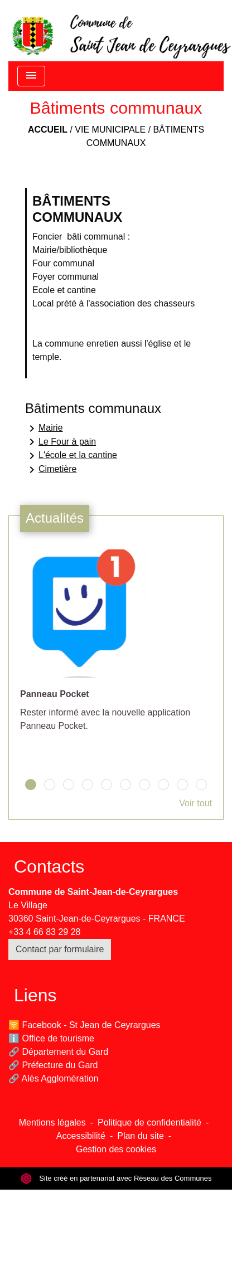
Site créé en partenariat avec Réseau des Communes (116, 1178)
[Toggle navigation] (31, 76)
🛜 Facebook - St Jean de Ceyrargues (84, 1025)
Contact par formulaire (60, 949)
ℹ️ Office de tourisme (51, 1038)
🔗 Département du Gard (58, 1051)
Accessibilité (80, 1136)
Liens (35, 995)
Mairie (44, 428)
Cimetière (50, 469)
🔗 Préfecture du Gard (53, 1065)
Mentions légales (52, 1122)
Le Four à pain (60, 442)
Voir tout (195, 803)
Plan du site (140, 1136)
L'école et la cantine (71, 455)
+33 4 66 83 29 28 (44, 932)
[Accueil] (120, 30)
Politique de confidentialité (149, 1122)
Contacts (49, 866)
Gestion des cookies (116, 1149)
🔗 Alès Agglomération (53, 1078)
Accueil (47, 129)
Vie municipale (110, 129)
